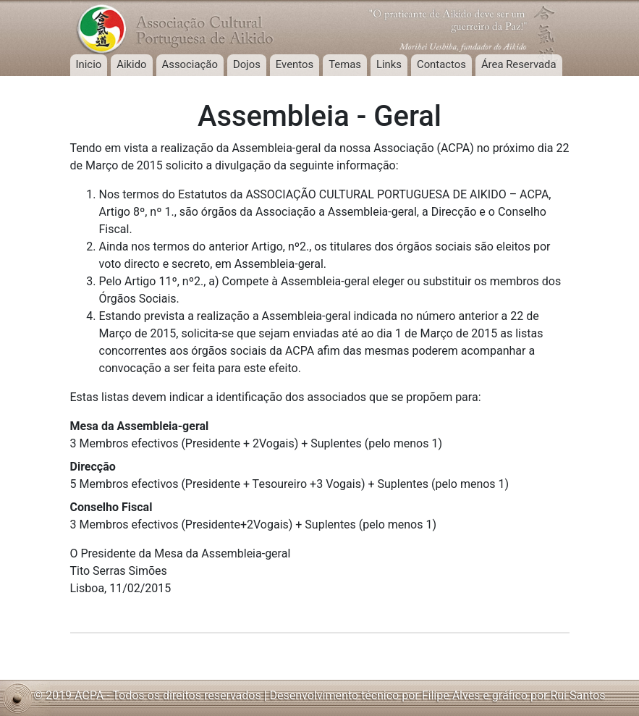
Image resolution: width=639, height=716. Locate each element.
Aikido (131, 64)
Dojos (247, 64)
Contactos (441, 64)
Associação (190, 64)
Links (389, 64)
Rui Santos (577, 695)
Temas (345, 64)
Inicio (89, 64)
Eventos (294, 64)
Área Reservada (519, 64)
